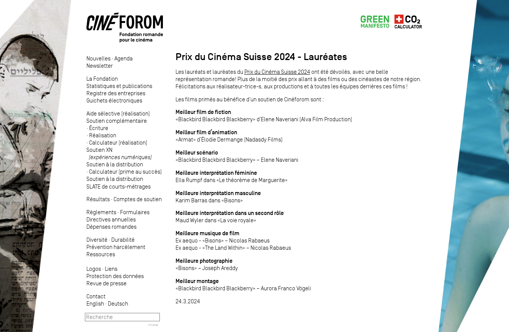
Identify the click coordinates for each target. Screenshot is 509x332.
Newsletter (99, 65)
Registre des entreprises (115, 93)
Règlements (101, 212)
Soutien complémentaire (116, 120)
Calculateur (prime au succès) (125, 171)
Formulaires (135, 212)
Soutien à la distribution (114, 164)
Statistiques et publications (119, 86)
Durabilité (123, 239)
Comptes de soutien (138, 199)
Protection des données (115, 276)
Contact (96, 296)
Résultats (98, 199)
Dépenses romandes (111, 226)
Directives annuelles (111, 219)
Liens (111, 268)
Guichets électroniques (114, 100)
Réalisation (102, 135)
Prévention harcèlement (115, 247)
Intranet (153, 325)
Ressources (100, 254)
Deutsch (118, 303)
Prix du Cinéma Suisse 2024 (277, 71)
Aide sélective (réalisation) (118, 113)
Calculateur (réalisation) (118, 142)
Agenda (123, 58)
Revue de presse (106, 283)
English (95, 303)
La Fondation (102, 78)
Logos (93, 268)
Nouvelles (98, 58)
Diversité (96, 239)
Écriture (98, 128)
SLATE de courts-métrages (118, 186)
